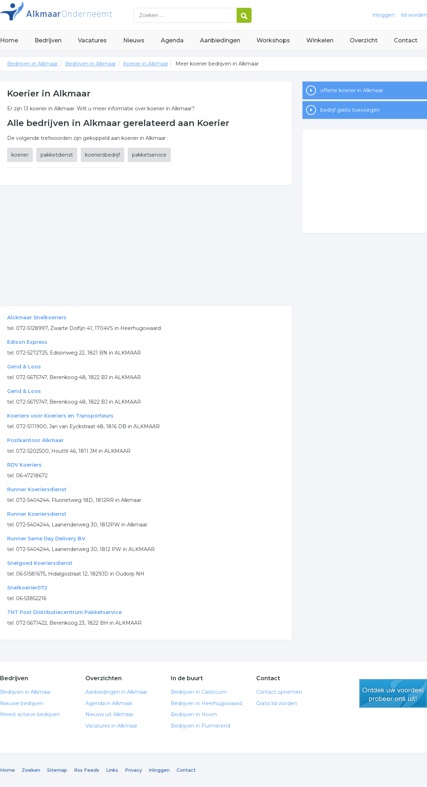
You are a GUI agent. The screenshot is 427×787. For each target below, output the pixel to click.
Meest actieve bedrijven (30, 714)
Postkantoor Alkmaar (35, 440)
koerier (19, 155)
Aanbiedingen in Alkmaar (116, 692)
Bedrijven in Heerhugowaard (206, 703)
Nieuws (133, 40)
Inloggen (159, 770)
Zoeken (31, 770)
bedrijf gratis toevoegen (350, 110)
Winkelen (319, 40)
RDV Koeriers (24, 465)
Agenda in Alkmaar (108, 703)
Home (9, 40)
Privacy (133, 770)
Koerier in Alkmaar (145, 64)
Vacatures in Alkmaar (111, 726)
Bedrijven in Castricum (199, 692)
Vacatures (92, 40)
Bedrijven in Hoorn (194, 714)
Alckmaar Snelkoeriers (37, 317)
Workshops (273, 40)
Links (112, 770)
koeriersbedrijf (102, 155)
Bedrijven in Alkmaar (89, 15)
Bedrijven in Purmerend (200, 726)
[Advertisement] (146, 245)
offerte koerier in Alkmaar (351, 90)
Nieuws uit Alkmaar (109, 714)
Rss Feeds (86, 770)
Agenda (172, 40)
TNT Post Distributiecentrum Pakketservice (64, 612)
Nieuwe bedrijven (21, 703)
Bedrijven (48, 40)
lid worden (414, 15)
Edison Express (27, 342)
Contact (405, 40)
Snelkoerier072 (27, 587)
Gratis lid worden (276, 703)
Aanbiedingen (220, 40)
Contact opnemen (279, 692)
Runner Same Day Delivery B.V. (46, 538)
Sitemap (57, 770)
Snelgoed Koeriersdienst (40, 563)
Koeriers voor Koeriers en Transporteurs (60, 416)
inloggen (384, 15)
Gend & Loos (24, 366)
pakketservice (149, 155)
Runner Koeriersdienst (37, 489)
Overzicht (364, 40)
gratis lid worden (393, 693)
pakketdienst (57, 155)
